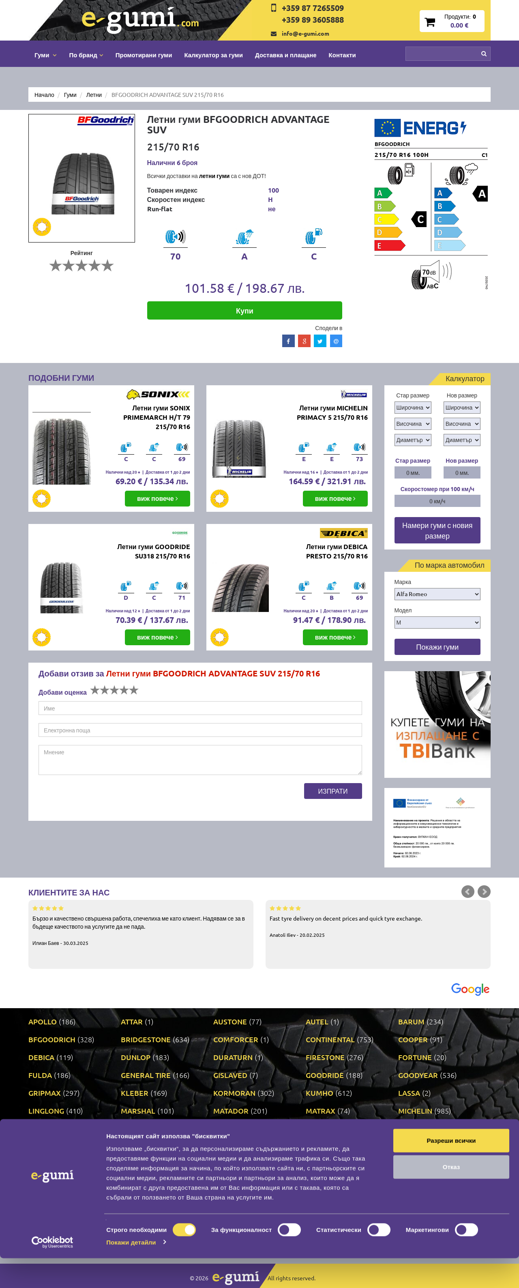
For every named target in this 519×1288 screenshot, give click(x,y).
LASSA (409, 1092)
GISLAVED (230, 1075)
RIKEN (224, 1146)
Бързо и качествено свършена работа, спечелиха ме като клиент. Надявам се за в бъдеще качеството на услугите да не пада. (140, 925)
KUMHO (319, 1092)
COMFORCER (235, 1039)
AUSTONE (230, 1021)
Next (484, 891)
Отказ (451, 1197)
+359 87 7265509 (313, 7)
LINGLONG (46, 1110)
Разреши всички (451, 1170)
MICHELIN (415, 1110)
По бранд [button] (86, 55)
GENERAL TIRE (146, 1075)
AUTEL (317, 1021)
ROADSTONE (328, 1146)
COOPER (413, 1039)
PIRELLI (411, 1128)
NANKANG (139, 1128)
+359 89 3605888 (313, 19)
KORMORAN (234, 1092)
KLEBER (134, 1092)
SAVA (407, 1146)
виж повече (157, 498)
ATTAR (132, 1021)
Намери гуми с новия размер (437, 530)
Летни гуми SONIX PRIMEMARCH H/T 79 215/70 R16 (156, 417)
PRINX (131, 1146)
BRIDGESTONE (146, 1039)
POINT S (42, 1146)
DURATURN (233, 1057)
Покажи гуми (437, 646)
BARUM (411, 1021)
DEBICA (41, 1057)
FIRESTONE (325, 1057)
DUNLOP (135, 1057)
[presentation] (100, 799)
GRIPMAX (44, 1092)
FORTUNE (415, 1057)
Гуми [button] (45, 55)
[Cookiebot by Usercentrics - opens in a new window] (52, 1272)
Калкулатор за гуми (213, 55)
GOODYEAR (418, 1075)
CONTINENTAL (330, 1039)
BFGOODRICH (51, 1039)
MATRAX (320, 1110)
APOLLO (42, 1021)
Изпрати (333, 791)
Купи (244, 310)
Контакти (342, 55)
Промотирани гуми (144, 55)
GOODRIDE (325, 1075)
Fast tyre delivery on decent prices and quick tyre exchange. (378, 921)
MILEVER (44, 1128)
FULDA (40, 1075)
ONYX (316, 1128)
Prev (467, 891)
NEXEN (225, 1128)
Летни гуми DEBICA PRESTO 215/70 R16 (337, 551)
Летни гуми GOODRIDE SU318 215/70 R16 (153, 551)
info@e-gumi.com (305, 33)
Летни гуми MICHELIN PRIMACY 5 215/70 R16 (332, 412)
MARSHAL (138, 1110)
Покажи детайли (131, 1272)
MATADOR (231, 1110)
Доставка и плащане (286, 55)
